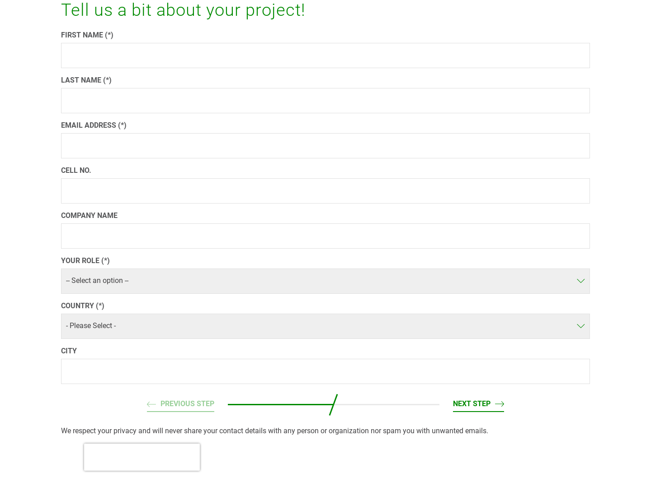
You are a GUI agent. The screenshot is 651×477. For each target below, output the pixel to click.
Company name (89, 215)
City (69, 351)
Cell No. (76, 170)
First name (83, 35)
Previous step (187, 403)
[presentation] (142, 457)
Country (78, 305)
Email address (89, 125)
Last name (82, 80)
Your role (81, 260)
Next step (472, 403)
